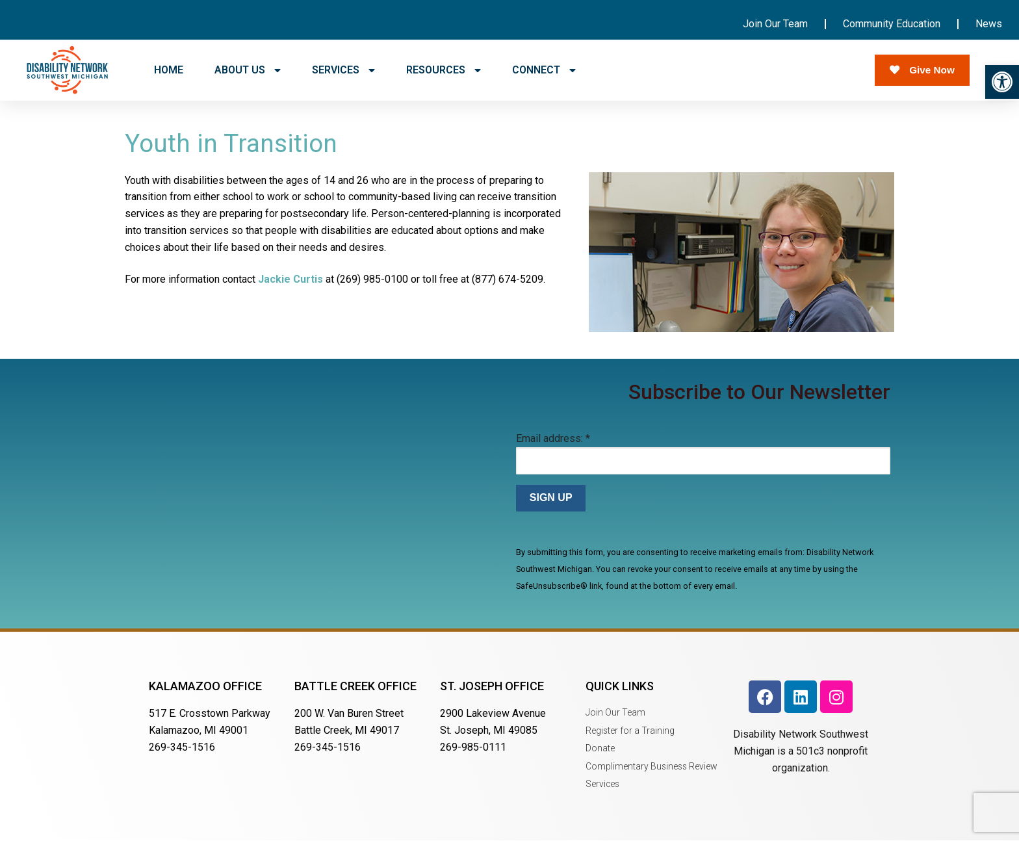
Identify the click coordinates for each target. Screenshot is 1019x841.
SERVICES (343, 70)
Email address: (553, 438)
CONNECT (544, 70)
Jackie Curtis (290, 279)
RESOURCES (443, 70)
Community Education (891, 24)
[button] (1002, 82)
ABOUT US (247, 70)
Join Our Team (775, 24)
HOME (168, 70)
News (988, 24)
